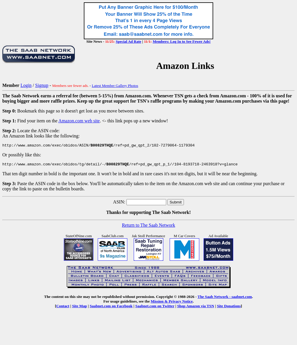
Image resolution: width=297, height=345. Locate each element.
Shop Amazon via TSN (195, 307)
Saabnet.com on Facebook (111, 307)
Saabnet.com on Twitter (155, 307)
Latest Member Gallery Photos (115, 85)
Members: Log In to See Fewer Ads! (182, 41)
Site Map (79, 307)
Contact (62, 307)
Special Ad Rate (128, 41)
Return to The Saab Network (148, 226)
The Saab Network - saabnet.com (225, 298)
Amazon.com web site (79, 120)
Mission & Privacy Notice (172, 303)
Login (26, 85)
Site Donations (229, 307)
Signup (41, 85)
